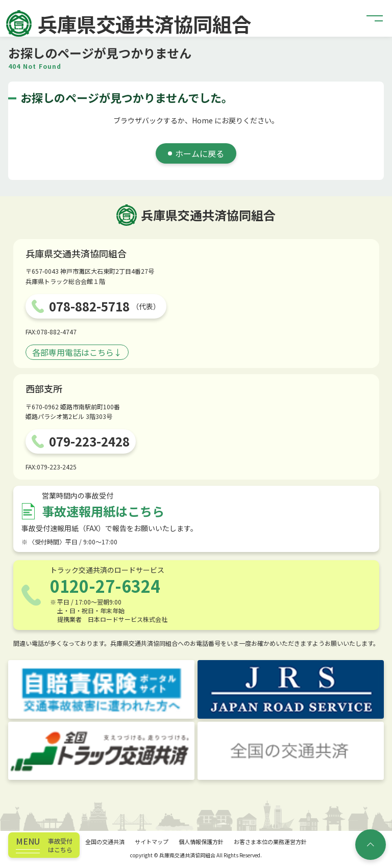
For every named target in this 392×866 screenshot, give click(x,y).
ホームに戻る (199, 153)
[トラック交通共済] (101, 751)
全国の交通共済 (105, 841)
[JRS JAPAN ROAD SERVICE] (291, 689)
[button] (375, 18)
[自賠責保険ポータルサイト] (101, 689)
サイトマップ (151, 841)
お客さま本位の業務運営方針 (270, 841)
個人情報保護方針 (201, 841)
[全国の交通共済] (291, 751)
